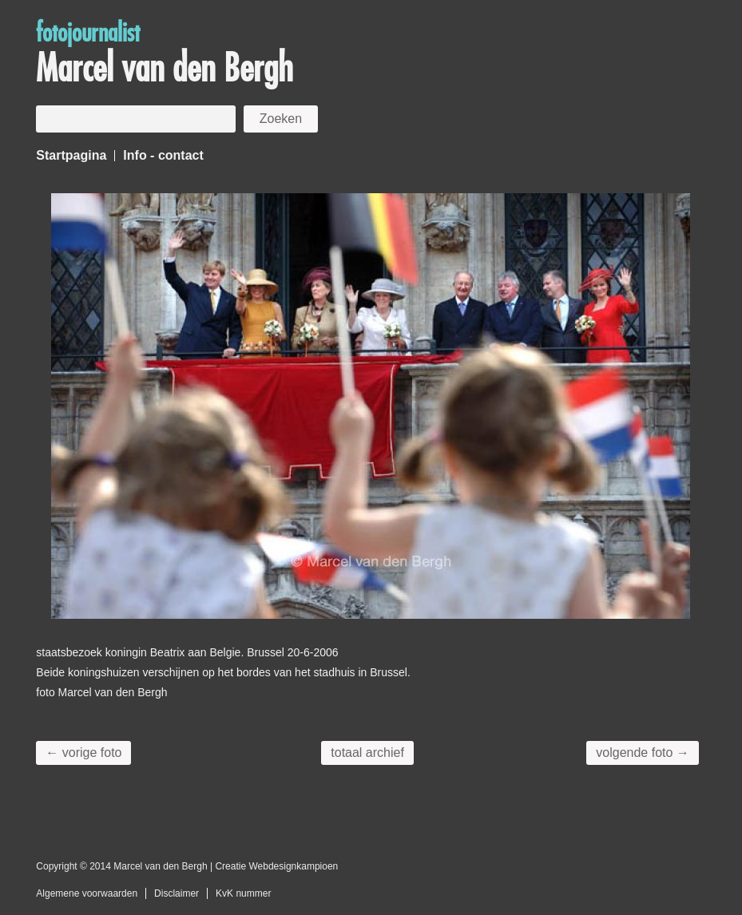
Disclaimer (176, 893)
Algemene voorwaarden (86, 893)
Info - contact (163, 155)
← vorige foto (83, 752)
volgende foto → (642, 752)
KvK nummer (243, 893)
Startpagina (71, 155)
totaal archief (367, 752)
